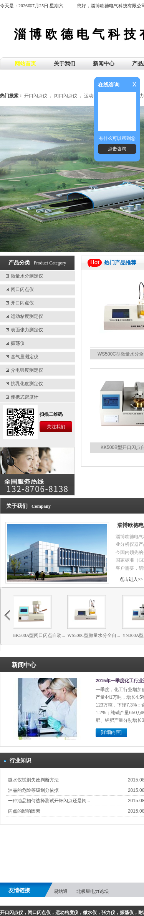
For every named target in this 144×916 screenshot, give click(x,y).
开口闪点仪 (35, 95)
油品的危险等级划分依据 (33, 790)
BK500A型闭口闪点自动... (44, 635)
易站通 (61, 891)
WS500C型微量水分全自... (99, 635)
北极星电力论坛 (92, 891)
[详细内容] (111, 732)
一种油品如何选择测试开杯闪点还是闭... (49, 800)
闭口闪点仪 (65, 95)
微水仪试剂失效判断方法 (33, 780)
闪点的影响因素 (24, 811)
